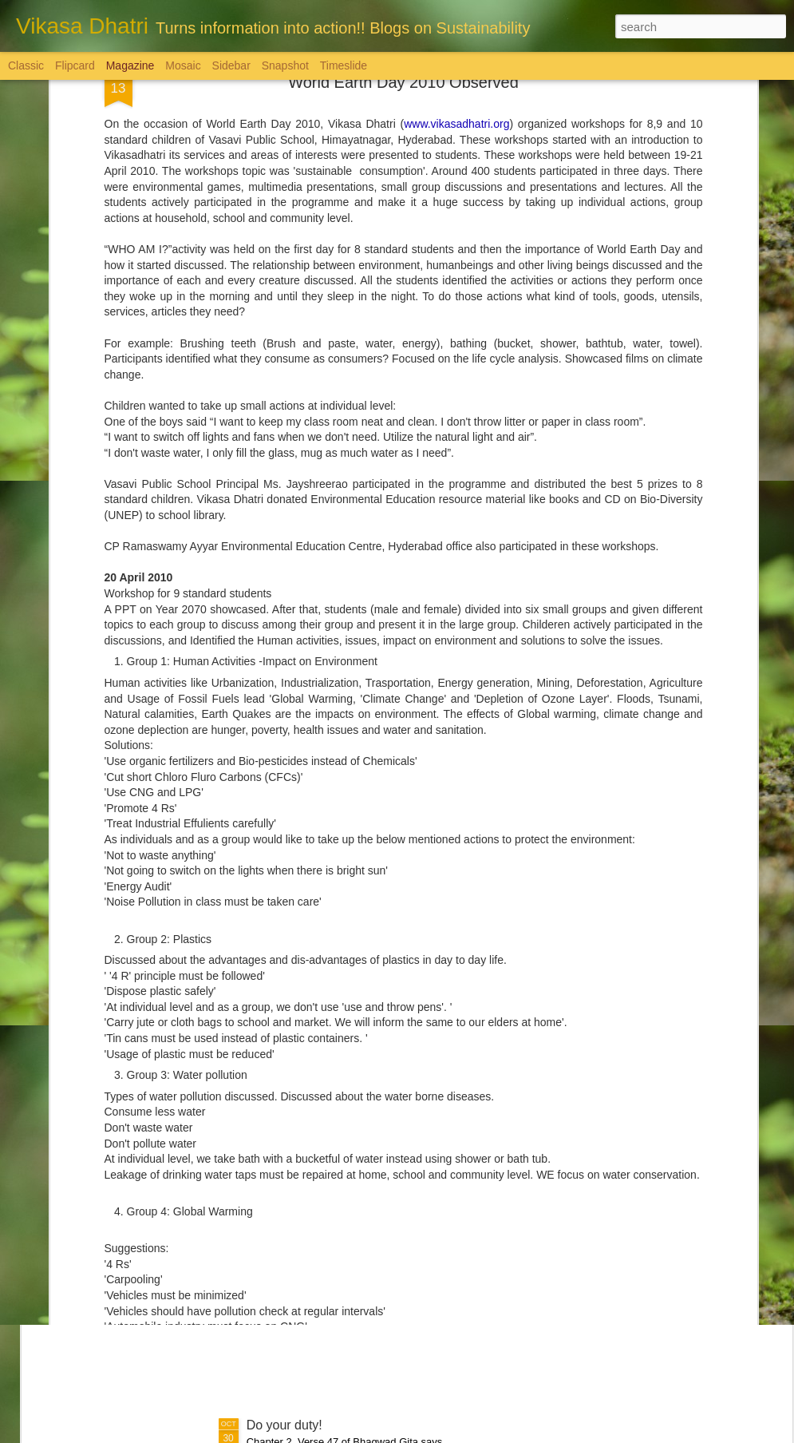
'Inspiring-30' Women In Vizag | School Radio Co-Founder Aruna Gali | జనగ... (386, 1251)
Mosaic (182, 65)
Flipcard (75, 65)
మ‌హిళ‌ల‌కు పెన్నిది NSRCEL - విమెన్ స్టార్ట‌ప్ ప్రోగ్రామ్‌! (379, 1062)
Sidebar (231, 65)
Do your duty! (284, 1425)
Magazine (130, 65)
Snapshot (285, 65)
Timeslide (343, 65)
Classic (26, 65)
